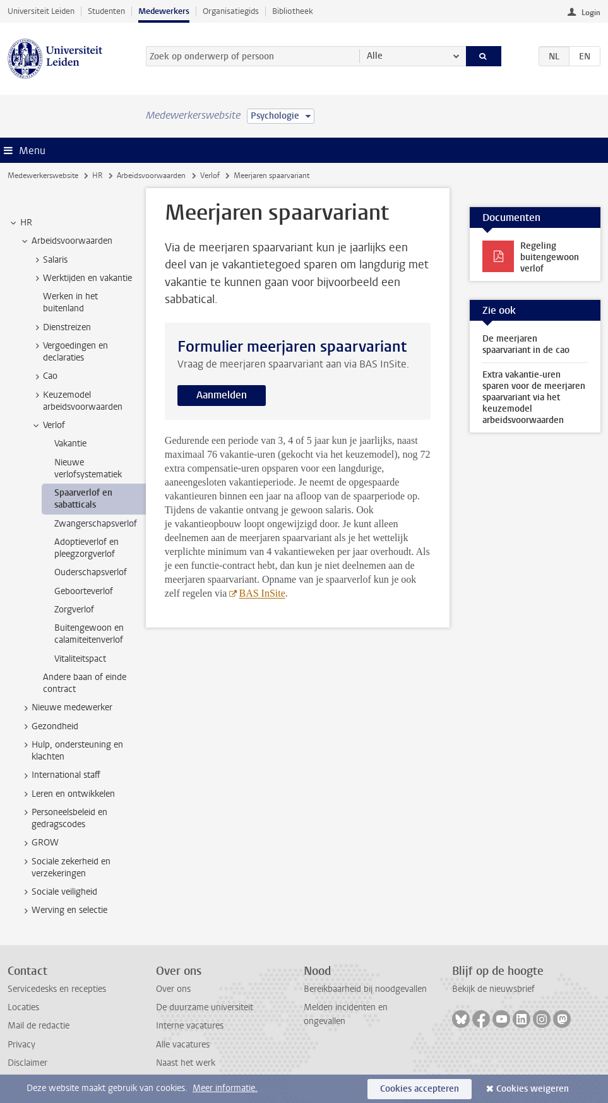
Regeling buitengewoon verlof (549, 257)
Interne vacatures (190, 1026)
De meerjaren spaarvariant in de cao (525, 344)
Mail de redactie (38, 1026)
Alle (375, 56)
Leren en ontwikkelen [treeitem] (67, 794)
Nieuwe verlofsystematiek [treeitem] (88, 468)
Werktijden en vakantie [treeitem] (81, 278)
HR (97, 175)
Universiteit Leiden (41, 11)
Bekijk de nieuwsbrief (493, 989)
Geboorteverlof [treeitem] (83, 591)
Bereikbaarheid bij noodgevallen (365, 989)
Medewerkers (163, 11)
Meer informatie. (225, 1088)
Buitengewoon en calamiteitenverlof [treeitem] (89, 634)
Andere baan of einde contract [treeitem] (84, 683)
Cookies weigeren (532, 1089)
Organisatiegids (231, 11)
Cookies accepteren (419, 1089)
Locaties (23, 1007)
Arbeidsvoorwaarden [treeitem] (66, 241)
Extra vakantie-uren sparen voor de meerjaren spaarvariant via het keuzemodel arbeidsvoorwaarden (533, 397)
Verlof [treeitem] (48, 425)
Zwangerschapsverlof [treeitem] (95, 524)
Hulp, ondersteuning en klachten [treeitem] (71, 751)
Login (590, 13)
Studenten (106, 11)
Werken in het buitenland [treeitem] (70, 302)
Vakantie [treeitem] (70, 444)
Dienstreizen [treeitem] (61, 327)
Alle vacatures (183, 1045)
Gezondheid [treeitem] (49, 726)
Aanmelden (221, 395)
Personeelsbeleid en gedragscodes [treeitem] (63, 818)
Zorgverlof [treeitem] (74, 610)
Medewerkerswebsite (43, 175)
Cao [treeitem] (44, 376)
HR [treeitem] (20, 223)
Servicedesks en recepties (57, 989)
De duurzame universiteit (204, 1007)
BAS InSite (262, 593)
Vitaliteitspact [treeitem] (80, 659)
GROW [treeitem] (39, 843)
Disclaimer (27, 1063)
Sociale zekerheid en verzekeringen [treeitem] (65, 867)
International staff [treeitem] (60, 775)
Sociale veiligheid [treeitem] (58, 892)
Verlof (210, 175)
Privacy (21, 1045)
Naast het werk (185, 1063)
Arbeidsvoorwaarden (151, 175)
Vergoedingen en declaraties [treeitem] (69, 352)
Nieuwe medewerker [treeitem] (66, 707)
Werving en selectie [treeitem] (63, 910)
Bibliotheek (292, 11)
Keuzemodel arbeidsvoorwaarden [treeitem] (76, 401)
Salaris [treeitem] (49, 260)
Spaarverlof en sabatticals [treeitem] (83, 499)
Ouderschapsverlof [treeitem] (90, 572)
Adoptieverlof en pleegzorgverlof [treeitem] (86, 548)
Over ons (173, 989)
